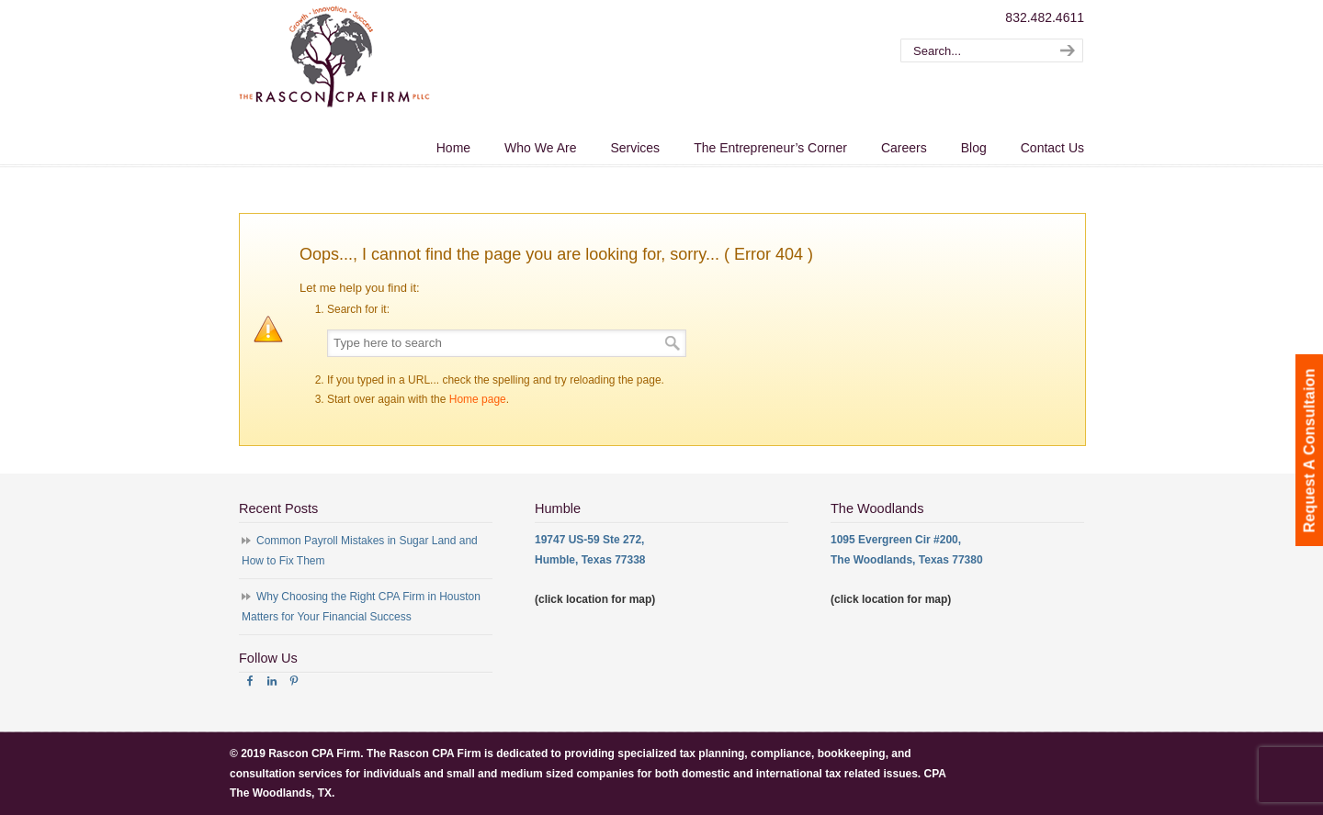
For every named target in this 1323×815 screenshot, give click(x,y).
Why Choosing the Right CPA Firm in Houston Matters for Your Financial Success (361, 606)
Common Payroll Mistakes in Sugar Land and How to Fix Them (360, 550)
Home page (477, 399)
